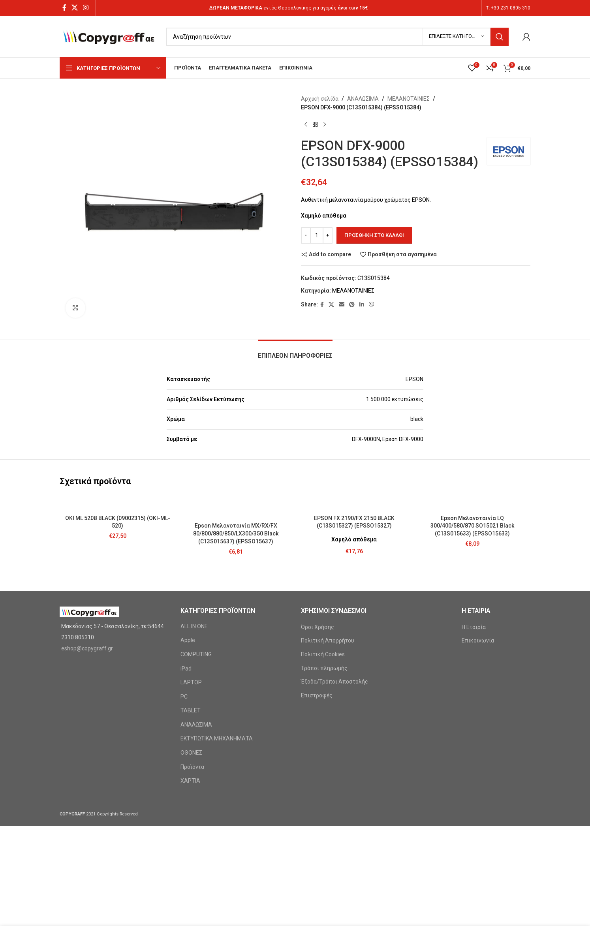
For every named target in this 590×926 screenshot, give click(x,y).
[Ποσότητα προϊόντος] (317, 235)
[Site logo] (109, 36)
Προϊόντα (192, 767)
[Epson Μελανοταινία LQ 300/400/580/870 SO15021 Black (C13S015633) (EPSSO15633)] (473, 503)
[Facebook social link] (64, 8)
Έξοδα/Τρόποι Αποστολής (334, 681)
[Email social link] (341, 304)
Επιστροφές (317, 695)
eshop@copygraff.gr (87, 648)
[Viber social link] (371, 304)
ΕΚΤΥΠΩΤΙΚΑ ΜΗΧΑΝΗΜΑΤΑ (216, 738)
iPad (186, 668)
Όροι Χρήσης (317, 627)
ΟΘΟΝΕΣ (191, 752)
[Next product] (324, 125)
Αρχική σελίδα (319, 99)
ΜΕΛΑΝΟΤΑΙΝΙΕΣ (408, 99)
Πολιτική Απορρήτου (327, 640)
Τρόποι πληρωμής (324, 668)
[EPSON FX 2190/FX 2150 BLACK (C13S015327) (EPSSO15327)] (354, 503)
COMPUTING (196, 654)
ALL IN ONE (194, 626)
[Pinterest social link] (352, 304)
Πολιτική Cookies (323, 654)
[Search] (337, 37)
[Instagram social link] (86, 8)
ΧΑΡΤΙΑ (190, 781)
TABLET (190, 710)
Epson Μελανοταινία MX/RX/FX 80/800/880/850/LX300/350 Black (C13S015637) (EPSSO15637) (235, 533)
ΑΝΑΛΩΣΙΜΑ (363, 99)
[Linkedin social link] (361, 304)
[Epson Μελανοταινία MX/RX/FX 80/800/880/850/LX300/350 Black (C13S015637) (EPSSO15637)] (236, 506)
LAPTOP (191, 682)
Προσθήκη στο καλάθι (374, 235)
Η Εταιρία (474, 627)
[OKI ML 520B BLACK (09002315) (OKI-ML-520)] (118, 503)
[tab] (295, 352)
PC (184, 696)
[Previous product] (305, 125)
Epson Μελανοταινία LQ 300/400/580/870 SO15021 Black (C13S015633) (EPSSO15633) (472, 526)
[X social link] (74, 8)
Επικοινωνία (478, 640)
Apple (187, 640)
